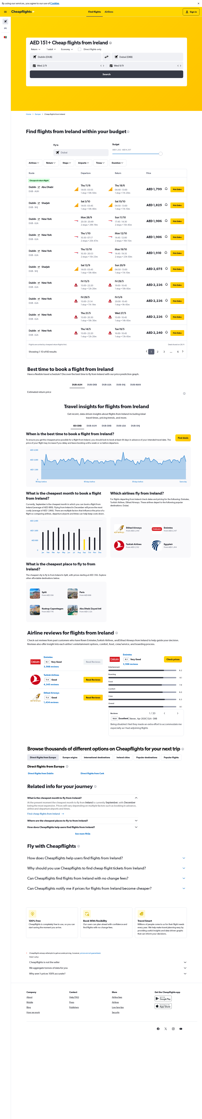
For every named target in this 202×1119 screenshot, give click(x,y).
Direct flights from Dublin (40, 773)
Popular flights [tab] (171, 757)
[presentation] (110, 43)
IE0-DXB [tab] (77, 425)
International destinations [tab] (97, 757)
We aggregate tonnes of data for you (108, 968)
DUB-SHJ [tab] (120, 384)
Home (28, 114)
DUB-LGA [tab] (106, 384)
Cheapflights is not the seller (108, 962)
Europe (38, 114)
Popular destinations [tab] (146, 757)
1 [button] (151, 351)
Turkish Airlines (51, 675)
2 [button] (157, 351)
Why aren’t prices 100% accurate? (108, 974)
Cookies (54, 3)
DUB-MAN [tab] (135, 384)
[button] (198, 3)
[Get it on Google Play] (163, 998)
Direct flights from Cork (92, 773)
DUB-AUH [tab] (77, 384)
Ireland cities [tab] (123, 757)
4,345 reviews (51, 684)
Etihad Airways (51, 693)
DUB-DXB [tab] (92, 384)
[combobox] (36, 49)
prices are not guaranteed (90, 953)
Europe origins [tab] (70, 757)
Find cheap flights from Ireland (45, 813)
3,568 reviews (51, 666)
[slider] (161, 154)
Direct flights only (92, 49)
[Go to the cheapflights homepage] (23, 11)
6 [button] (178, 351)
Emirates (48, 657)
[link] (173, 659)
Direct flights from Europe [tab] (43, 757)
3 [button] (164, 351)
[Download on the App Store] (163, 1006)
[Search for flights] (5, 21)
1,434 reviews (51, 702)
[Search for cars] (5, 28)
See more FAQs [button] (82, 833)
